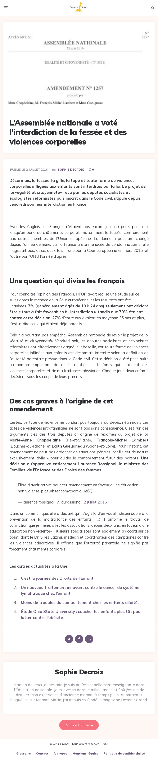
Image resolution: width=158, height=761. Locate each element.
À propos (60, 750)
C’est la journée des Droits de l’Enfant (57, 574)
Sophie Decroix (71, 166)
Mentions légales (85, 750)
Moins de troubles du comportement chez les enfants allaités (80, 598)
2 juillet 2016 (95, 498)
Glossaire (23, 750)
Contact (42, 750)
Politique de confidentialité (124, 750)
